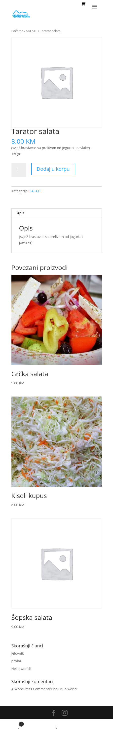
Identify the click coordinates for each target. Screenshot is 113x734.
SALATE (31, 31)
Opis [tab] (20, 212)
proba (16, 661)
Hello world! (21, 668)
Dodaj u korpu (53, 169)
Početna (17, 31)
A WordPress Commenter (31, 689)
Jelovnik (17, 653)
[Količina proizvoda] (18, 170)
